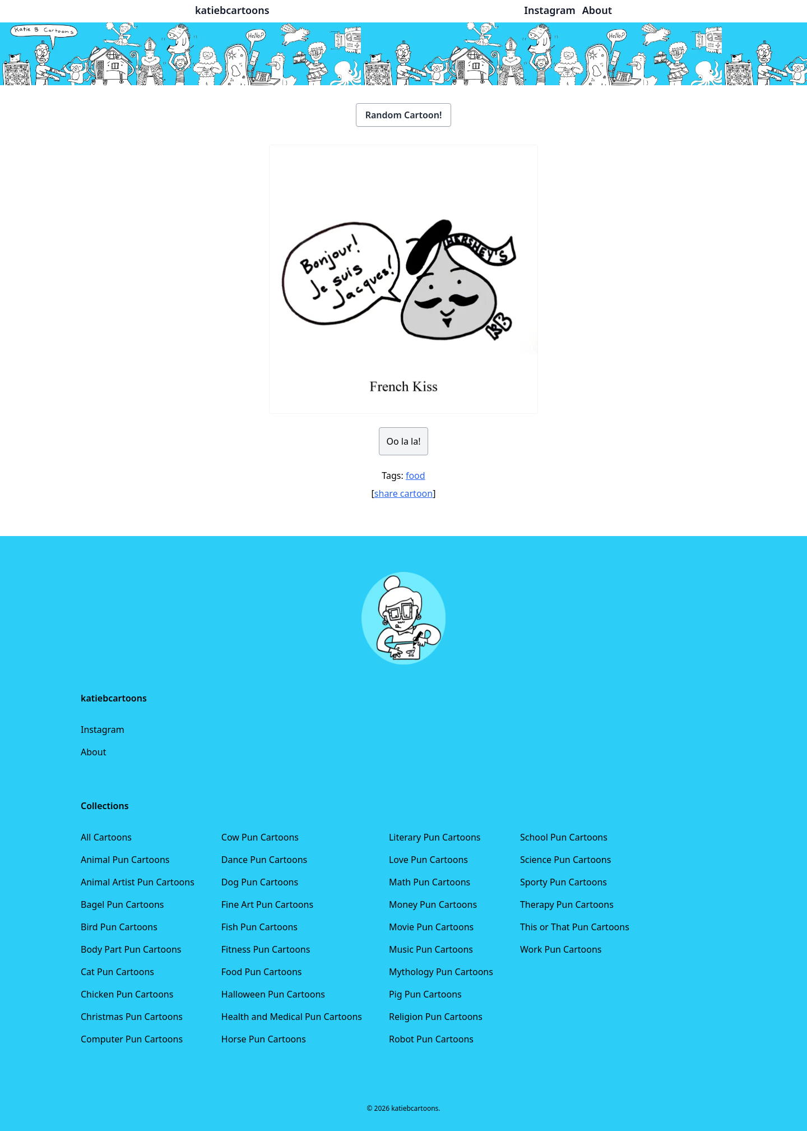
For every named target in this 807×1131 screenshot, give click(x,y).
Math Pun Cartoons (429, 882)
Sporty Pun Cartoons (563, 882)
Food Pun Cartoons (261, 972)
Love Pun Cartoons (428, 859)
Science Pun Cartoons (565, 859)
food (415, 475)
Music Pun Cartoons (431, 949)
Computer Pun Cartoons (132, 1039)
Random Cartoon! (403, 115)
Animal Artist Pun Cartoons (137, 882)
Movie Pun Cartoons (431, 927)
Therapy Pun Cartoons (567, 904)
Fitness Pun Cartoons (265, 949)
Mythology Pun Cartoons (441, 972)
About (93, 752)
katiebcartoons (232, 10)
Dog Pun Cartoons (259, 882)
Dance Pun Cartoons (264, 859)
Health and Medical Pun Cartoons (291, 1016)
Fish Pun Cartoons (259, 927)
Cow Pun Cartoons (260, 837)
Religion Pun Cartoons (436, 1016)
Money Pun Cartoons (433, 904)
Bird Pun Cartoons (119, 927)
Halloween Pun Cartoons (273, 994)
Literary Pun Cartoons (435, 837)
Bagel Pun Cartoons (122, 904)
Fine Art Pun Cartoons (267, 904)
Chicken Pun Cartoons (127, 994)
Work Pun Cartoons (561, 949)
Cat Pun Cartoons (117, 972)
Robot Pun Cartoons (431, 1039)
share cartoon (403, 493)
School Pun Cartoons (563, 837)
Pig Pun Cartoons (425, 994)
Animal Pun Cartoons (125, 859)
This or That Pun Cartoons (574, 927)
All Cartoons (106, 837)
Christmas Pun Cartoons (132, 1016)
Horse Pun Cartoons (263, 1039)
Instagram (102, 729)
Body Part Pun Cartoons (131, 949)
